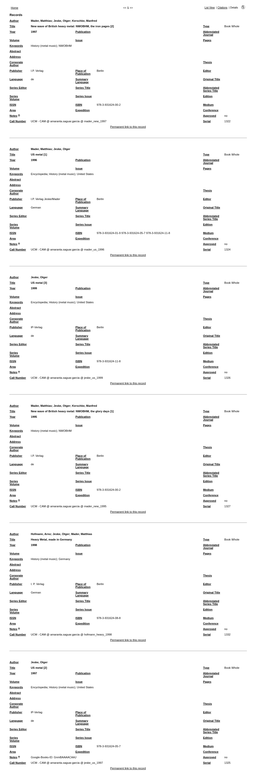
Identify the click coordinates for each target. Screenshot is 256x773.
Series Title (83, 87)
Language (16, 79)
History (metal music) (44, 45)
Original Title (211, 79)
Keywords (16, 45)
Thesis (207, 62)
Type (206, 26)
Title (12, 26)
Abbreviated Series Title (211, 89)
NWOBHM (65, 45)
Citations (223, 7)
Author (14, 20)
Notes (13, 115)
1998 (34, 545)
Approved (209, 115)
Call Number (18, 121)
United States (85, 174)
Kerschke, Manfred (84, 20)
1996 (34, 160)
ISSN (13, 104)
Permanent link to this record (128, 126)
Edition (207, 96)
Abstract (15, 51)
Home (14, 7)
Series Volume (15, 98)
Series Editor (18, 87)
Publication (83, 31)
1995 (34, 416)
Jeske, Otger (62, 20)
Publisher (16, 70)
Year (13, 31)
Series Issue (84, 96)
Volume (15, 40)
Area (13, 110)
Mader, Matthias (41, 20)
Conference (210, 110)
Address (15, 56)
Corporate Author (16, 64)
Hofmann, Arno (41, 534)
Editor (207, 70)
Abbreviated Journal (211, 33)
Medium (208, 104)
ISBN (79, 104)
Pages (207, 40)
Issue (79, 40)
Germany (64, 559)
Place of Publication (83, 72)
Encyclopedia (39, 174)
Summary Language (82, 81)
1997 (34, 31)
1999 (34, 288)
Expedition (83, 110)
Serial (206, 121)
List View (209, 7)
